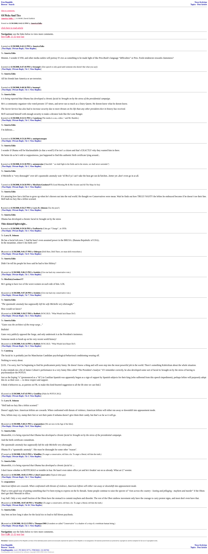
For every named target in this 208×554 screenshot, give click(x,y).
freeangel (36, 67)
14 (2, 344)
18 (2, 475)
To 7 (27, 295)
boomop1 (36, 87)
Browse (4, 4)
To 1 (27, 69)
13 (2, 313)
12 (2, 293)
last (22, 36)
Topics (193, 4)
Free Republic (7, 2)
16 (2, 424)
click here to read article (12, 28)
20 (2, 523)
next (18, 36)
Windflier (38, 454)
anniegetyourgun (40, 139)
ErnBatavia (37, 228)
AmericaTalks (38, 46)
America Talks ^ (8, 18)
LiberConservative (42, 475)
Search (11, 4)
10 (2, 252)
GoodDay (38, 394)
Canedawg (37, 118)
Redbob (37, 313)
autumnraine (38, 164)
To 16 (27, 505)
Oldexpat (37, 252)
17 (2, 454)
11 (2, 272)
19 (2, 503)
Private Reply (18, 48)
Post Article (202, 4)
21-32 (13, 36)
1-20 (7, 36)
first (3, 36)
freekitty (37, 272)
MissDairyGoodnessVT (42, 185)
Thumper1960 (40, 523)
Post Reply (6, 48)
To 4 (27, 396)
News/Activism (201, 2)
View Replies (30, 48)
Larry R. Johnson (40, 208)
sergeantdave (39, 424)
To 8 (27, 254)
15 (2, 394)
